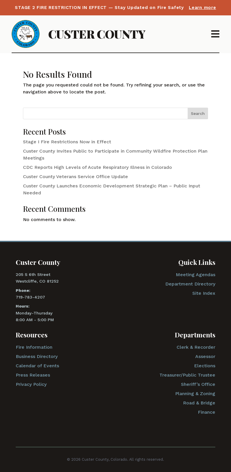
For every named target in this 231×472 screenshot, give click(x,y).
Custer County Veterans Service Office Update (75, 176)
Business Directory (37, 356)
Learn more (202, 7)
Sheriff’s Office (198, 384)
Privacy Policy (31, 384)
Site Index (203, 293)
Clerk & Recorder (196, 347)
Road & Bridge (199, 403)
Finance (206, 412)
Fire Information (34, 347)
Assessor (205, 356)
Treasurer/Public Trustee (187, 375)
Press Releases (33, 375)
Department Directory (190, 284)
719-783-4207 (30, 297)
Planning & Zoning (195, 393)
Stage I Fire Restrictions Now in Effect (67, 141)
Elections (204, 365)
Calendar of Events (37, 365)
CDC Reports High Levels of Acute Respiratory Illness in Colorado (97, 167)
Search (198, 113)
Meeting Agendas (195, 274)
